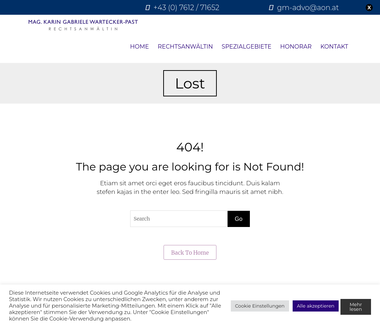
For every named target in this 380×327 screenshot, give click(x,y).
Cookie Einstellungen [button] (260, 306)
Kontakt (334, 46)
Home (139, 46)
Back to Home (190, 252)
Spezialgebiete (246, 46)
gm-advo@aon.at (308, 7)
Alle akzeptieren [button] (315, 306)
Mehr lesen (355, 306)
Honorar (295, 46)
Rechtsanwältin (185, 46)
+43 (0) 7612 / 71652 (186, 7)
